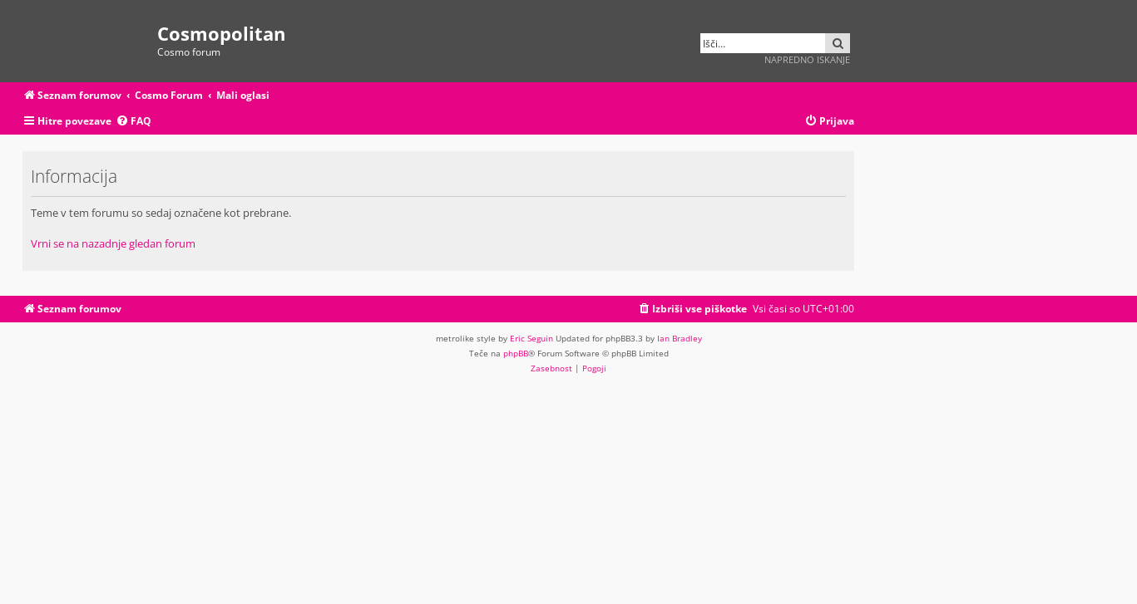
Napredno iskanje (807, 59)
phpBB (515, 353)
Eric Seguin (531, 338)
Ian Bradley (679, 338)
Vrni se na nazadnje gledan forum (113, 243)
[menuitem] (133, 121)
